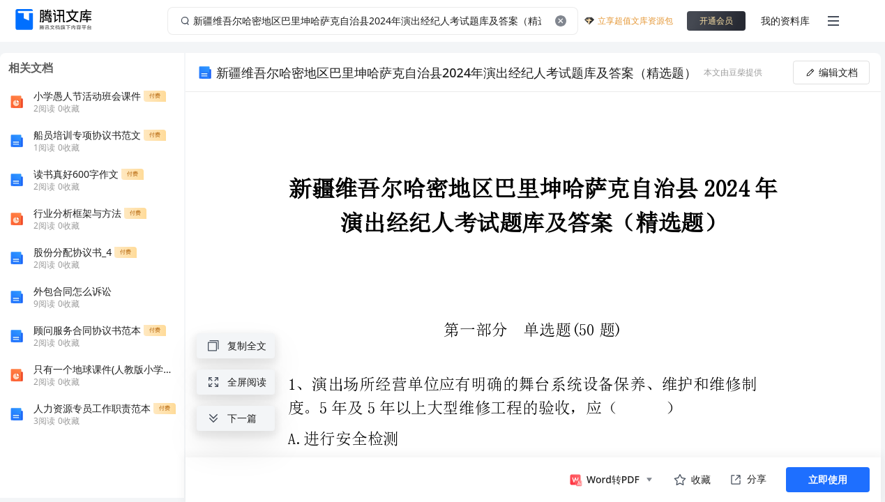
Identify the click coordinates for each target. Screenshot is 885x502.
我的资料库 (785, 20)
